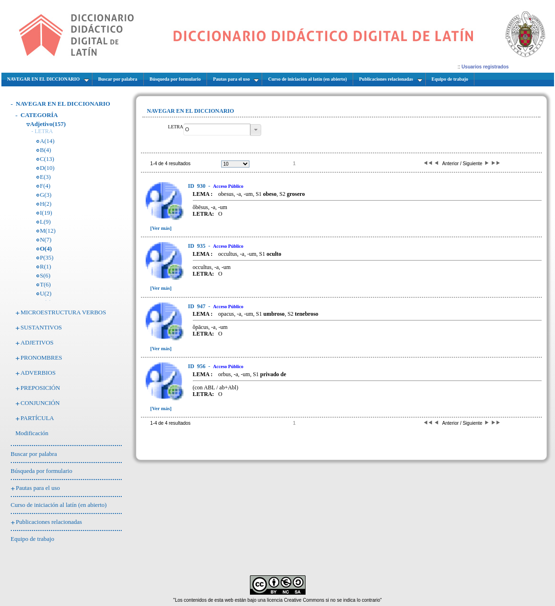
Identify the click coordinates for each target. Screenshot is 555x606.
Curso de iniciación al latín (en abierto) (59, 504)
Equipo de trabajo (32, 538)
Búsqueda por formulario (42, 470)
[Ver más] (161, 228)
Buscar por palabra (34, 453)
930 (197, 186)
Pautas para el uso (38, 487)
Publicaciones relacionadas (49, 521)
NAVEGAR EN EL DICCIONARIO (63, 103)
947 (197, 306)
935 (197, 246)
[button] (255, 130)
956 (197, 366)
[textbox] (216, 129)
